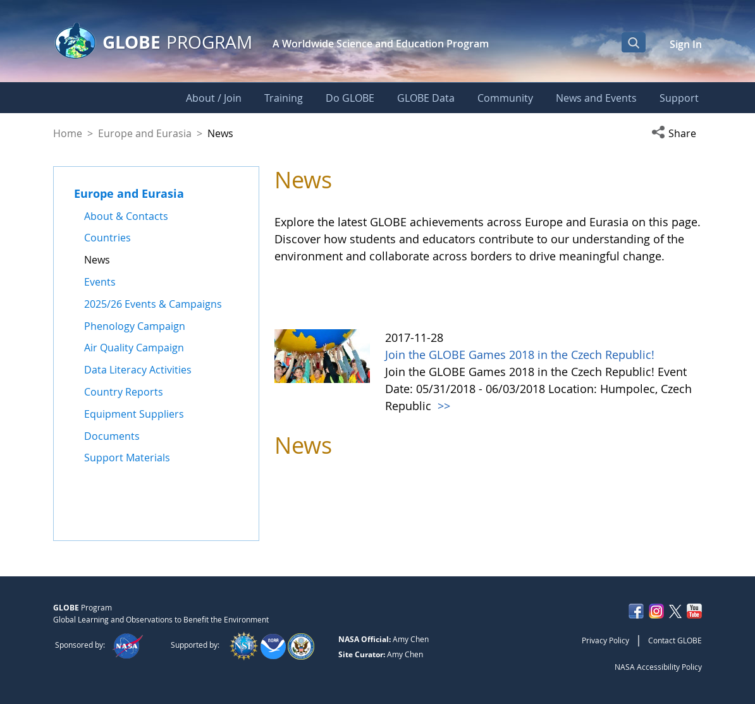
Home (67, 133)
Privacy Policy (605, 640)
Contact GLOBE (675, 640)
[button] (676, 133)
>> (442, 405)
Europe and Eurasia (145, 133)
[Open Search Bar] (634, 42)
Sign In (686, 44)
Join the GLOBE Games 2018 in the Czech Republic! (519, 354)
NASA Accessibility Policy (658, 667)
